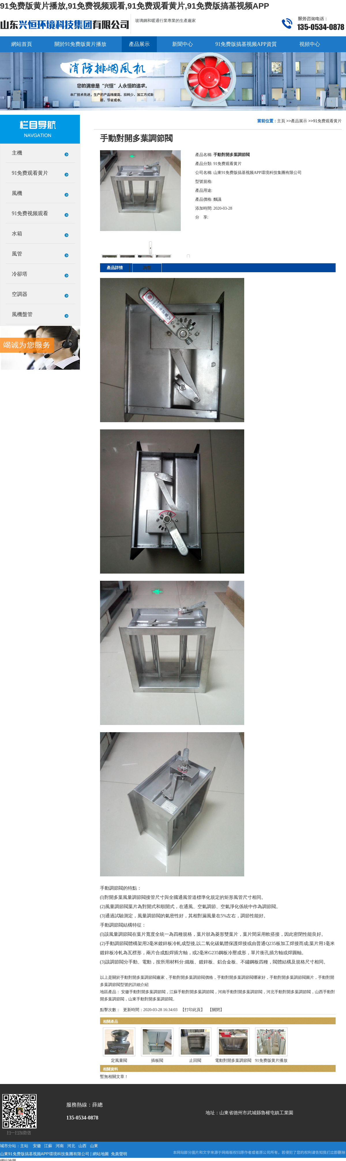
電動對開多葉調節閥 (233, 1060)
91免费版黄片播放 (271, 1060)
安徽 (37, 1145)
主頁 (281, 121)
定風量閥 (119, 1060)
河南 (60, 1145)
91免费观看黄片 (327, 121)
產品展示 (299, 121)
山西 (82, 1145)
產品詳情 (115, 268)
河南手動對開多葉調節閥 (240, 992)
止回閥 (195, 1060)
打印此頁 (193, 1010)
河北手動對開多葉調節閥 (288, 992)
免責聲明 (119, 1153)
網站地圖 (101, 1153)
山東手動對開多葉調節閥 (150, 999)
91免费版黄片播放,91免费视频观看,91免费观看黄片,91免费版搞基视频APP (134, 5)
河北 (71, 1145)
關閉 (216, 1010)
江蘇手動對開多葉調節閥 (192, 992)
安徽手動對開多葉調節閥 (143, 992)
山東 (94, 1145)
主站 (24, 1145)
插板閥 (157, 1060)
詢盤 (147, 268)
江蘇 (48, 1145)
